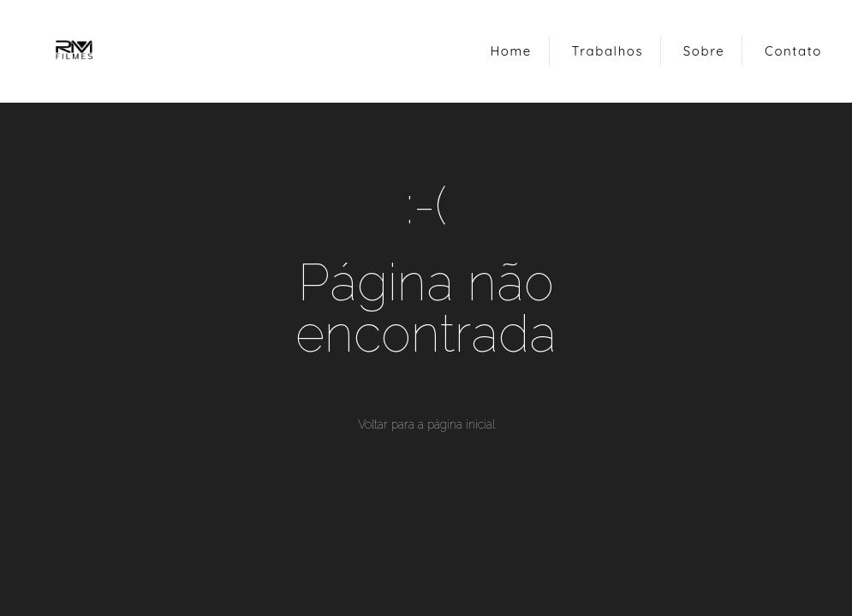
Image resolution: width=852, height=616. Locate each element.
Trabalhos (608, 51)
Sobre (704, 51)
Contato (793, 51)
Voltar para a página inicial (426, 424)
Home (510, 51)
